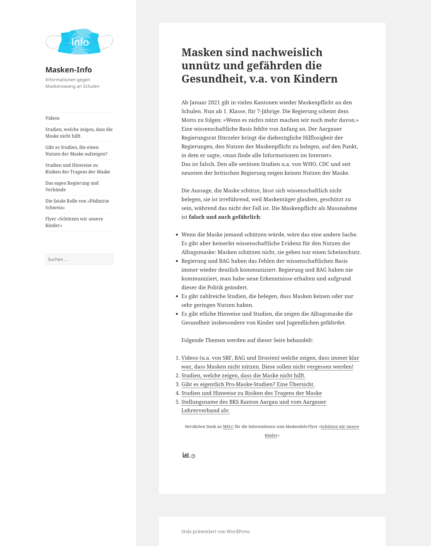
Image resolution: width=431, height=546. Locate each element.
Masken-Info (68, 69)
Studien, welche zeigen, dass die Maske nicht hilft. (79, 132)
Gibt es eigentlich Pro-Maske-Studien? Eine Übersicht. (248, 384)
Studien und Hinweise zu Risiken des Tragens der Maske (77, 168)
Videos (52, 118)
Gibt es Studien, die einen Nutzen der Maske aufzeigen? (76, 150)
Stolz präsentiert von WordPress (215, 531)
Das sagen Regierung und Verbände (72, 186)
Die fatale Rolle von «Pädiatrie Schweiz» (77, 204)
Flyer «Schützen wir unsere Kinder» (74, 222)
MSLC (228, 426)
